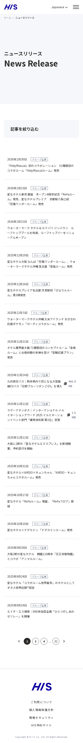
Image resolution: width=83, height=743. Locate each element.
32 (55, 641)
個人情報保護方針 (41, 710)
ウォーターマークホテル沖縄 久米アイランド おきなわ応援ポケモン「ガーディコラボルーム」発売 (41, 321)
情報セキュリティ (41, 718)
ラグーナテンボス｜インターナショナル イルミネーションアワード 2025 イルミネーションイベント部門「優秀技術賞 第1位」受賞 (35, 415)
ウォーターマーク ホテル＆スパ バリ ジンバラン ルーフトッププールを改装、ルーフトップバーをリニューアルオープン (40, 233)
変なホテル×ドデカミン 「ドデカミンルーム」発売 (40, 530)
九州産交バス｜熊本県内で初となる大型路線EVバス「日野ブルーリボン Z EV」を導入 (34, 383)
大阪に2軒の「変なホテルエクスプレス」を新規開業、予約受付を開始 (39, 446)
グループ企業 (39, 159)
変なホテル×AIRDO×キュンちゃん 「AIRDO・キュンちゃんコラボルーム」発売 (41, 474)
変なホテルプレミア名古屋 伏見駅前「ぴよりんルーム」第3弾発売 (40, 292)
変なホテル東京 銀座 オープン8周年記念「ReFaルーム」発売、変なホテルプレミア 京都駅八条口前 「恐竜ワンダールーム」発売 (41, 199)
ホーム (7, 17)
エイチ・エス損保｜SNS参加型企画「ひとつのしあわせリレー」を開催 (40, 613)
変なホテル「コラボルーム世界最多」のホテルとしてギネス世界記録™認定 (41, 585)
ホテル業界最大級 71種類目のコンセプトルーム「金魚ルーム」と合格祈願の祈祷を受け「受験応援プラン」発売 (41, 352)
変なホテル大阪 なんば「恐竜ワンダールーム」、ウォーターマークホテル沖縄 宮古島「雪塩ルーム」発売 (41, 264)
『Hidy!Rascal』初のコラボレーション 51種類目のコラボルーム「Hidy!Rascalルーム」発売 (40, 168)
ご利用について (41, 702)
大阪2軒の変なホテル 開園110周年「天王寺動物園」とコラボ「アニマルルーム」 (41, 556)
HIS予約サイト (41, 725)
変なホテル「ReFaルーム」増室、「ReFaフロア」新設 (40, 503)
